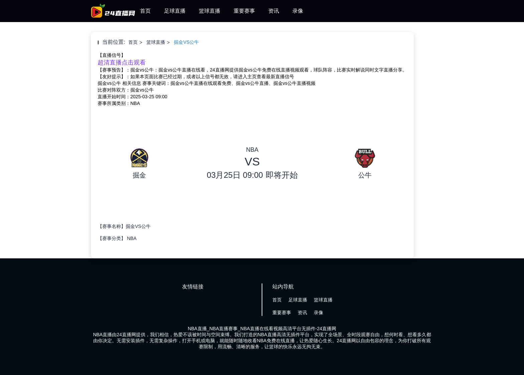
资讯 (273, 11)
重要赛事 (244, 11)
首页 (145, 11)
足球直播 (174, 11)
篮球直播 (209, 11)
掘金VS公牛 (186, 42)
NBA (132, 238)
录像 (297, 11)
